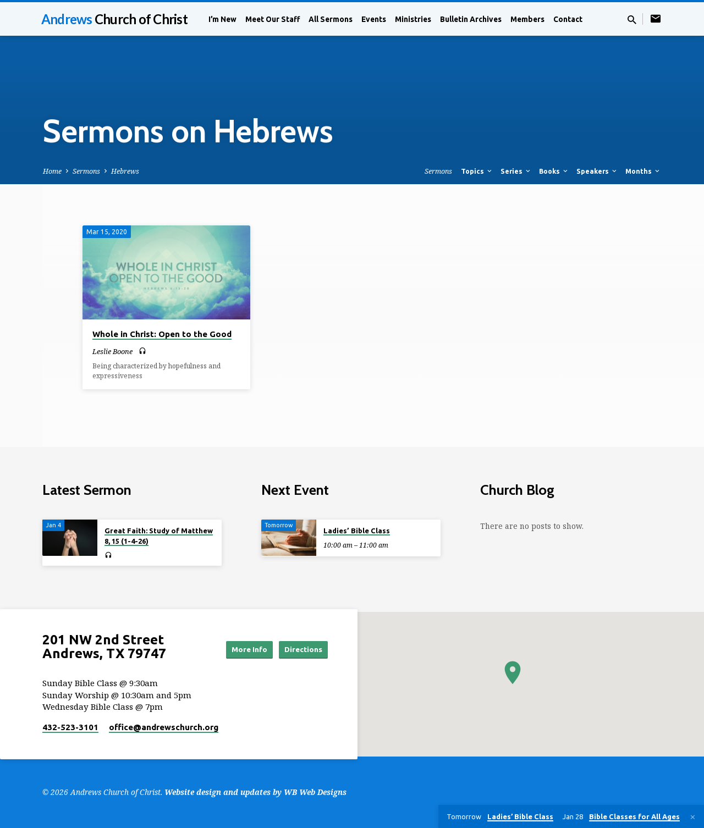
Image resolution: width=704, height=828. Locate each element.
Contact (567, 19)
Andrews (114, 19)
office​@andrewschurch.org (163, 727)
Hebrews (125, 171)
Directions (300, 649)
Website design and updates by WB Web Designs (255, 792)
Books (554, 171)
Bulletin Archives (471, 19)
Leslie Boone (112, 351)
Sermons (86, 171)
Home (52, 171)
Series (516, 171)
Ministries (413, 19)
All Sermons (331, 19)
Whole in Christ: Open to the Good (162, 334)
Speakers (597, 171)
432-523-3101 (70, 727)
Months (643, 171)
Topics (477, 171)
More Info (238, 649)
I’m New (222, 19)
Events (373, 19)
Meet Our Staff (272, 19)
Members (527, 19)
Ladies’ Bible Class (356, 530)
